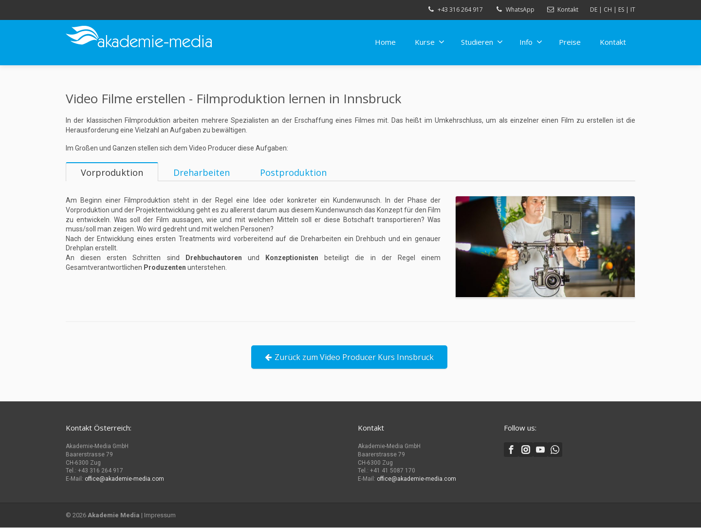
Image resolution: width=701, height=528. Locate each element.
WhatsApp (520, 9)
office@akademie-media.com (124, 479)
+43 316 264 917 (460, 9)
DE (593, 9)
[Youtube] (540, 450)
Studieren (482, 42)
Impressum (160, 515)
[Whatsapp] (555, 450)
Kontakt (567, 9)
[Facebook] (511, 450)
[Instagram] (525, 450)
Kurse (429, 42)
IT (632, 9)
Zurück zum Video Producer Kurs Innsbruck (349, 366)
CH (608, 9)
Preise (570, 42)
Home (385, 42)
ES (621, 9)
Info (530, 42)
